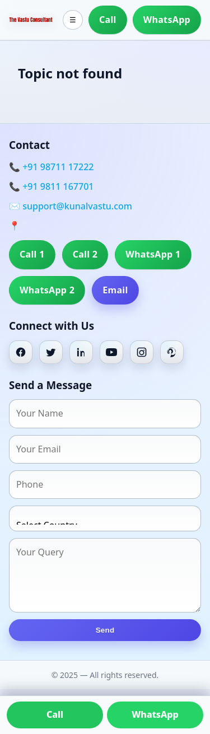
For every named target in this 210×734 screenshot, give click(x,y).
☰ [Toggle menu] (72, 20)
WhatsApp (166, 19)
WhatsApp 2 (47, 290)
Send (105, 630)
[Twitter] (51, 352)
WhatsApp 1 (152, 254)
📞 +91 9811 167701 (51, 186)
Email (115, 290)
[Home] (31, 20)
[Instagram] (141, 352)
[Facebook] (20, 352)
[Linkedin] (81, 352)
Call (107, 19)
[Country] (105, 518)
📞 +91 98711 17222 (51, 167)
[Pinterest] (172, 352)
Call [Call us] (54, 714)
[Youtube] (111, 352)
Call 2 (85, 254)
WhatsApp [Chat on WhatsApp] (155, 714)
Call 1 (32, 254)
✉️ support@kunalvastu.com (70, 206)
